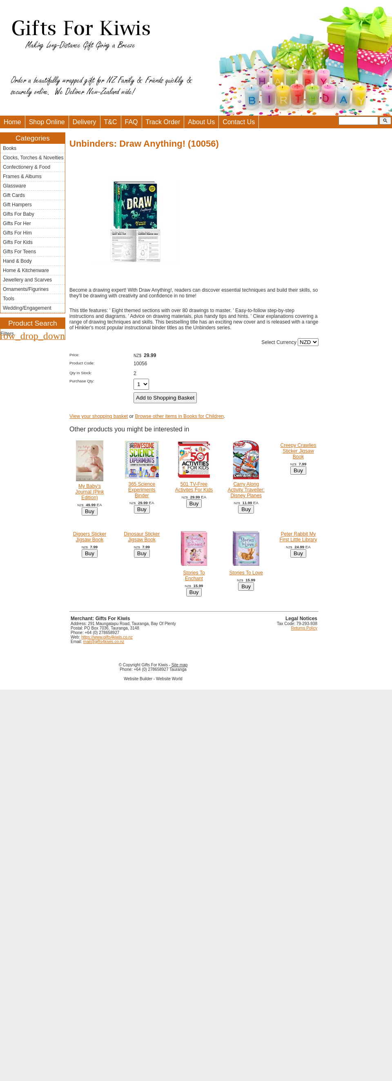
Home (12, 121)
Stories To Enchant (194, 575)
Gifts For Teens (19, 252)
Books (9, 148)
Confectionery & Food (26, 167)
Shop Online (47, 121)
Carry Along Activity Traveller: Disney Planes (246, 489)
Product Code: (81, 363)
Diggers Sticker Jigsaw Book (89, 537)
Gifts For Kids (18, 242)
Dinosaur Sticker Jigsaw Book (142, 537)
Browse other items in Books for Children (179, 416)
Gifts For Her (17, 223)
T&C (110, 121)
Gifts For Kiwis (154, 665)
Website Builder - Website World (153, 679)
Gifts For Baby (18, 214)
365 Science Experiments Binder (142, 489)
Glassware (14, 186)
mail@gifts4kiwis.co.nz (104, 641)
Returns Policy (304, 628)
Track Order (163, 121)
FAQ (131, 121)
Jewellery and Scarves (27, 280)
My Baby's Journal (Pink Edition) (89, 491)
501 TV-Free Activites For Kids (194, 487)
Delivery (84, 121)
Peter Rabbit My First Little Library (298, 537)
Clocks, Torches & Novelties (33, 158)
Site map (179, 665)
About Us (201, 121)
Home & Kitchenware (26, 270)
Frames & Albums (22, 176)
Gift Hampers (17, 205)
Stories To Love (246, 573)
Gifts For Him (17, 233)
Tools (8, 299)
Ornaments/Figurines (26, 289)
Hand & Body (17, 261)
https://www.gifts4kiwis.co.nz (107, 637)
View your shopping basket (98, 416)
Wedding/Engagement (27, 308)
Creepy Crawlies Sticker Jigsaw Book (298, 451)
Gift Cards (14, 195)
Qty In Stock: (80, 373)
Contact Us (239, 121)
